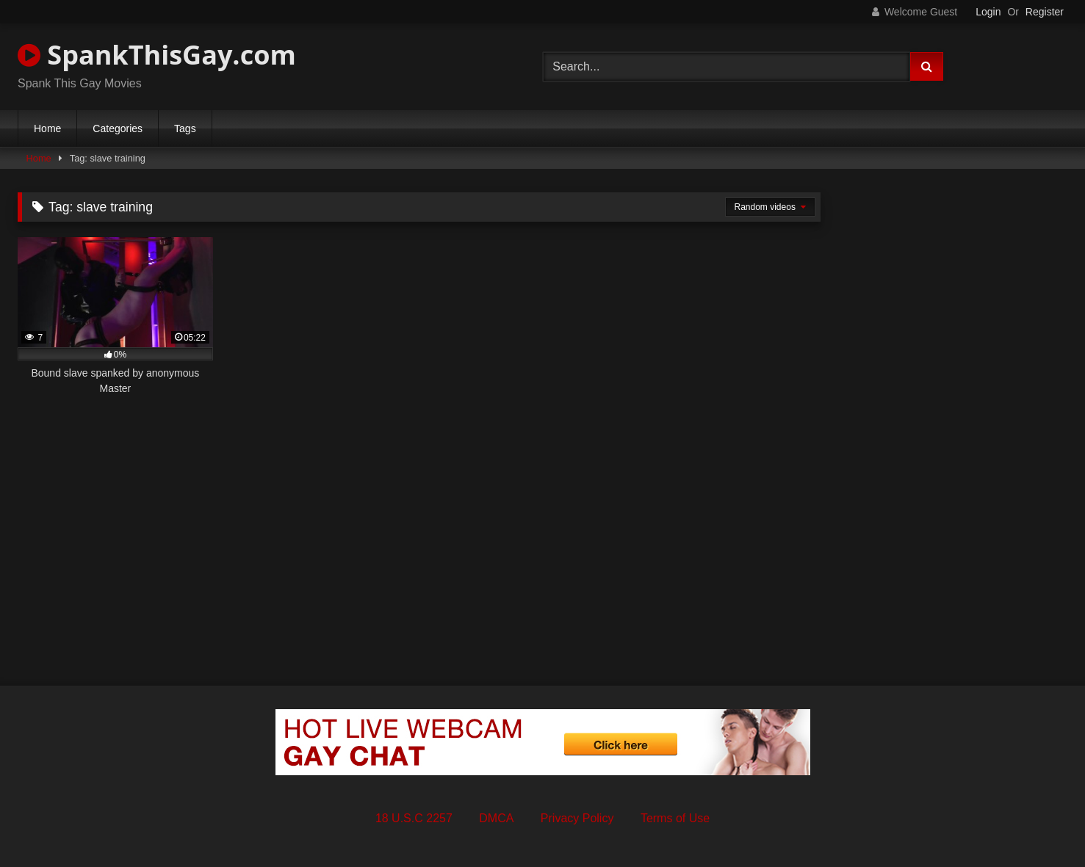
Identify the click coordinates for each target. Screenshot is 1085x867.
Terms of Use (675, 818)
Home (47, 128)
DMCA (496, 818)
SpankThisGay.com (157, 55)
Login (988, 12)
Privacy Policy (577, 818)
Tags (185, 128)
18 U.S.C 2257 (414, 818)
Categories (118, 128)
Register (1044, 12)
